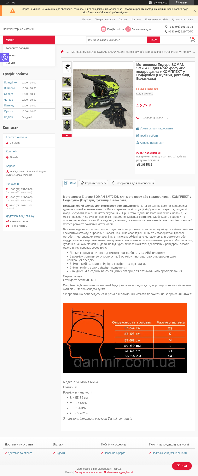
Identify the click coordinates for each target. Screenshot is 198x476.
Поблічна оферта (114, 453)
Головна (86, 19)
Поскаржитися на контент (88, 472)
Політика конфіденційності (118, 472)
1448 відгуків (160, 2)
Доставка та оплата (182, 19)
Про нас (123, 19)
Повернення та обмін (156, 19)
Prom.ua (117, 469)
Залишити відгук (141, 29)
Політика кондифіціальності (169, 453)
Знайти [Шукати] (153, 40)
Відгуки (10, 62)
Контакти (136, 19)
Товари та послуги (105, 19)
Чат (182, 466)
